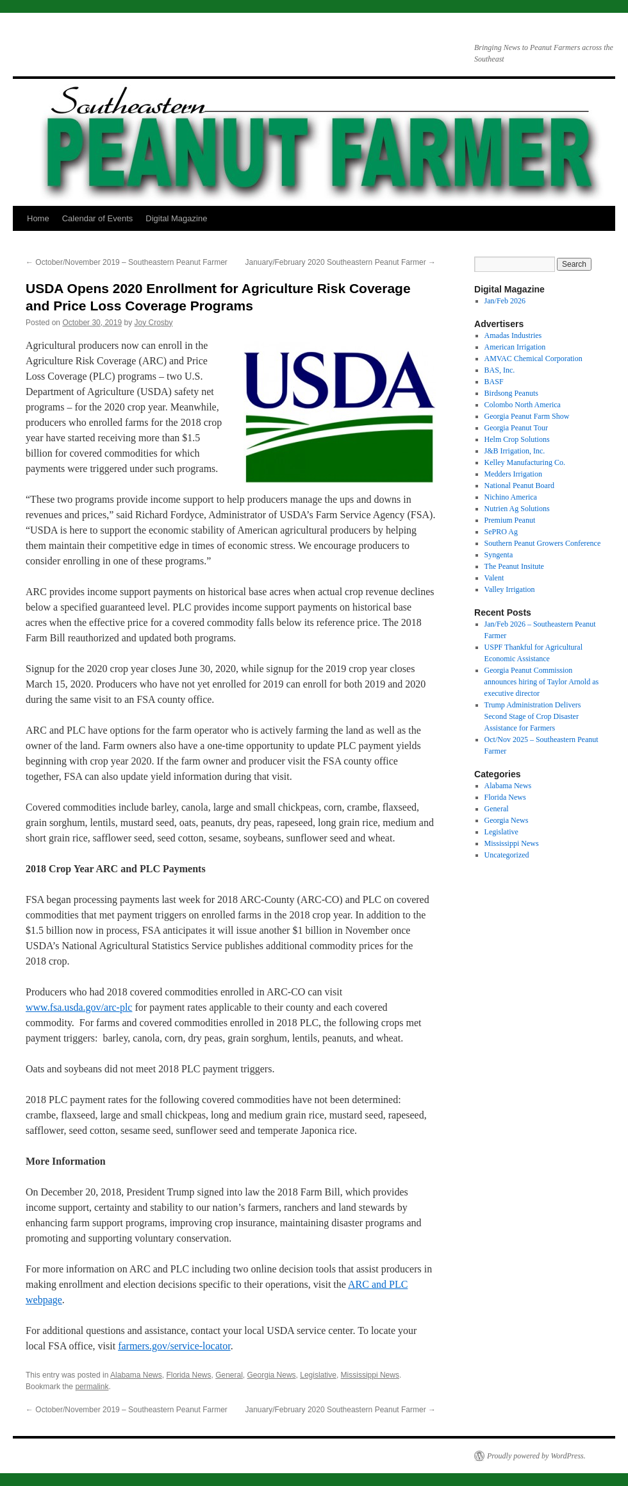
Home (38, 218)
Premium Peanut (510, 520)
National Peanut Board (519, 485)
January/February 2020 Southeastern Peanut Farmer (340, 262)
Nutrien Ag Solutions (517, 508)
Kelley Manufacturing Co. (524, 462)
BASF (494, 381)
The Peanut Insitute (514, 566)
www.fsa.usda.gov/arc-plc (79, 1007)
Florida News (188, 1375)
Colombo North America (522, 404)
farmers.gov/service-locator (174, 1345)
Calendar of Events (97, 218)
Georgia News (271, 1375)
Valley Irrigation (509, 589)
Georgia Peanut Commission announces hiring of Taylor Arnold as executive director (541, 682)
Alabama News (136, 1375)
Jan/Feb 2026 (504, 300)
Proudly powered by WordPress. (536, 1455)
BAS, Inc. (499, 370)
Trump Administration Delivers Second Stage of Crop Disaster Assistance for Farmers (532, 716)
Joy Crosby (154, 322)
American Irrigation (515, 346)
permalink (91, 1386)
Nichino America (510, 497)
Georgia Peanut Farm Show (527, 416)
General (229, 1375)
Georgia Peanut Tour (516, 427)
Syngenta (498, 554)
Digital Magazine (176, 218)
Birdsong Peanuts (511, 393)
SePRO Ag (501, 531)
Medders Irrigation (513, 473)
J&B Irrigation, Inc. (514, 450)
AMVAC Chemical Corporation (533, 358)
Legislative (318, 1375)
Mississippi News (370, 1375)
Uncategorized (506, 854)
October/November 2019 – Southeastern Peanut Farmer (126, 262)
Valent (494, 577)
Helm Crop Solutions (517, 439)
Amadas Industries (513, 335)
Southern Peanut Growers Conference (542, 543)
